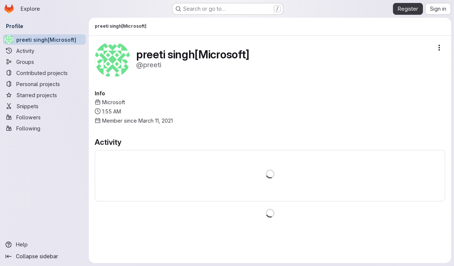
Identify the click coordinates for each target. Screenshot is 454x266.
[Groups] (44, 62)
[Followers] (44, 117)
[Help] (44, 244)
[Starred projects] (44, 95)
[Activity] (44, 50)
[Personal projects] (44, 84)
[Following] (44, 128)
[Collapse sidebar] (44, 256)
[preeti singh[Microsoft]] (44, 39)
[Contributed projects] (44, 73)
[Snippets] (44, 106)
